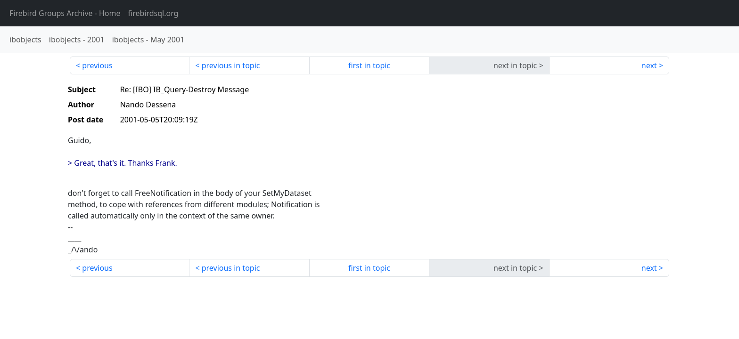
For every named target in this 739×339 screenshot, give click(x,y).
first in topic (369, 65)
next (649, 65)
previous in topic (231, 65)
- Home (65, 13)
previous (97, 65)
